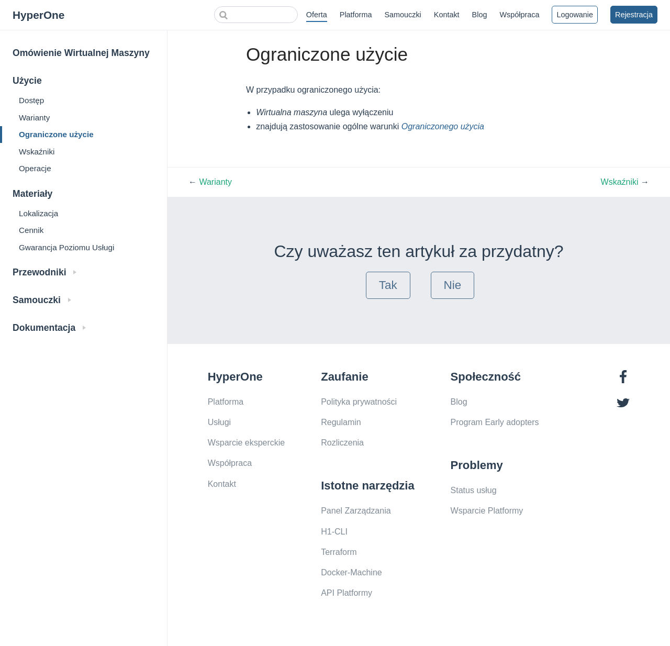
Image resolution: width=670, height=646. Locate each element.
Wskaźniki (36, 151)
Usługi (219, 422)
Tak (388, 285)
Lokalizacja (38, 213)
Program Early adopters (495, 422)
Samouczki (402, 14)
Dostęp (31, 100)
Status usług (474, 490)
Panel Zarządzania (355, 510)
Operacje (35, 168)
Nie (453, 285)
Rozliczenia (342, 442)
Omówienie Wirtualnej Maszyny (81, 53)
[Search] (256, 14)
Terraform (338, 552)
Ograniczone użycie (56, 134)
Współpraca (519, 14)
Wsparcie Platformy (487, 510)
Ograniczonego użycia (442, 126)
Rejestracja (634, 14)
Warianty (34, 117)
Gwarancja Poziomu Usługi (66, 247)
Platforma (356, 14)
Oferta (316, 14)
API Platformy (346, 592)
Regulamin (341, 422)
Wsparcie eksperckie (246, 442)
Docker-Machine (351, 572)
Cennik (31, 230)
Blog (479, 14)
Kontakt (447, 14)
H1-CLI (334, 531)
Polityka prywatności (359, 401)
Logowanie (574, 14)
